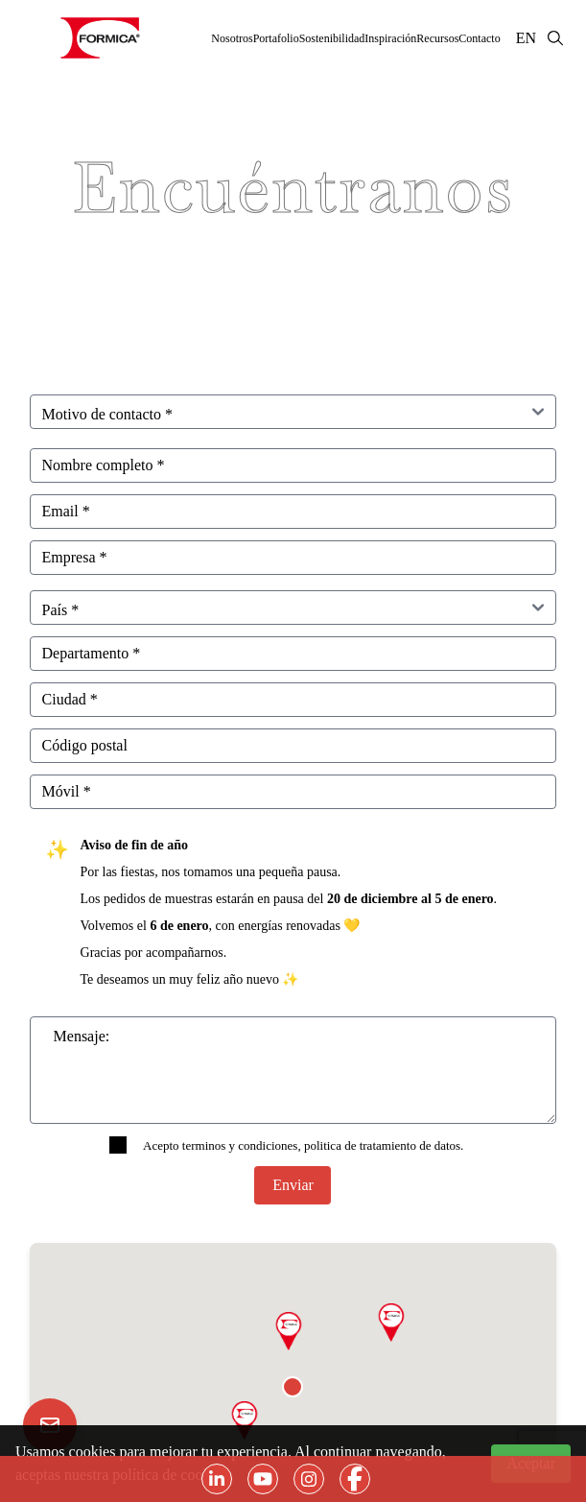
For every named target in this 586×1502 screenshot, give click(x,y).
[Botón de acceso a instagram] (308, 1479)
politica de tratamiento (360, 1145)
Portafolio (276, 38)
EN (526, 38)
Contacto (479, 38)
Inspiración (390, 38)
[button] (391, 1322)
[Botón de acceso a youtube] (262, 1479)
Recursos (437, 38)
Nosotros (231, 38)
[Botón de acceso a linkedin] (216, 1479)
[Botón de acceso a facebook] (355, 1479)
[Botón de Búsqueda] (561, 38)
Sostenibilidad (332, 38)
